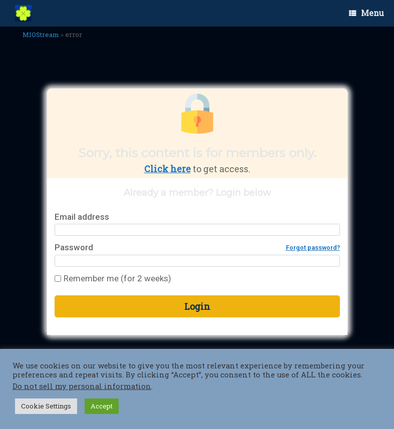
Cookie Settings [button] (46, 405)
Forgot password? (313, 247)
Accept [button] (102, 405)
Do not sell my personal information (82, 386)
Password (197, 247)
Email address (82, 217)
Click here (167, 169)
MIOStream (41, 34)
